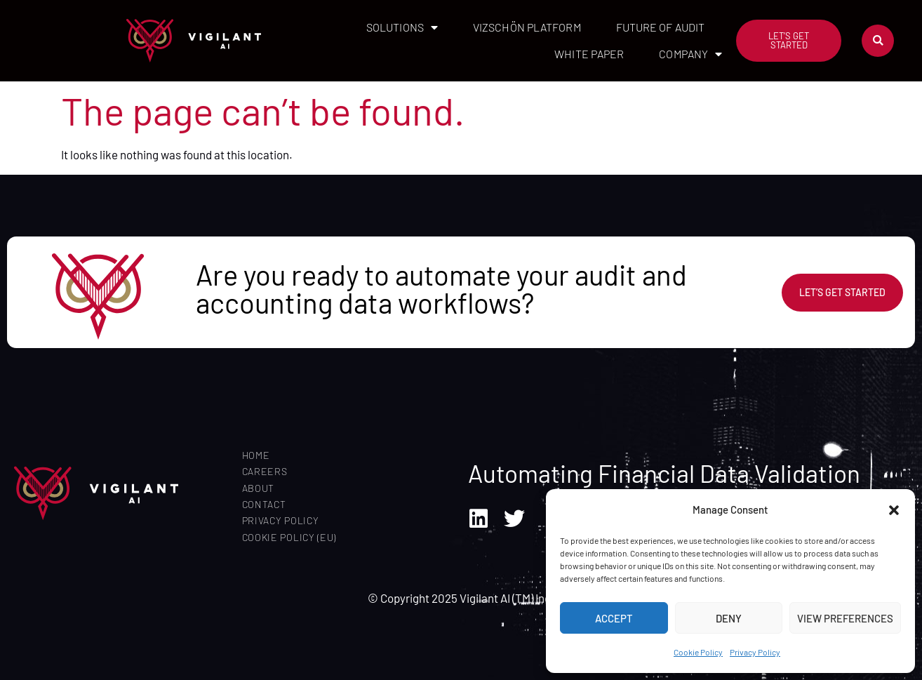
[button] (894, 510)
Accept (614, 618)
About (258, 488)
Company (690, 54)
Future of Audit (660, 27)
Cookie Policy (698, 652)
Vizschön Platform (527, 27)
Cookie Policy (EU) (289, 537)
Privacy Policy (755, 652)
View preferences (845, 618)
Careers (265, 471)
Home (256, 455)
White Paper (589, 53)
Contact (264, 504)
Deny (729, 618)
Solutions (402, 27)
